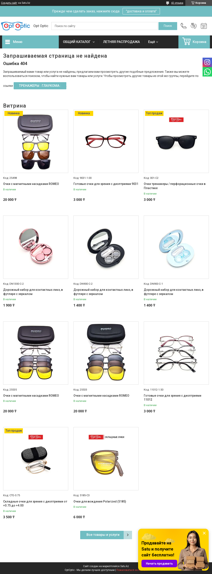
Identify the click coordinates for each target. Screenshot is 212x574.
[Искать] (167, 26)
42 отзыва (177, 2)
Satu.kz (124, 566)
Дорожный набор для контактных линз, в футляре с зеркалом (33, 292)
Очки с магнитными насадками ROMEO (31, 184)
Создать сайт (9, 2)
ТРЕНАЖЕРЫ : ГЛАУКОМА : (40, 86)
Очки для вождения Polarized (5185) (99, 501)
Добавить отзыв (194, 26)
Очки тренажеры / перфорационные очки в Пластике (174, 186)
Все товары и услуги (102, 535)
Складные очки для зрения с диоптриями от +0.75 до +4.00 (35, 503)
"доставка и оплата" (141, 11)
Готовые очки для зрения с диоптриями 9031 (105, 184)
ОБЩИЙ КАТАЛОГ (77, 42)
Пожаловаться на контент (132, 570)
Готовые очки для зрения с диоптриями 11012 (172, 397)
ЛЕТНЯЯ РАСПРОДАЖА (121, 42)
